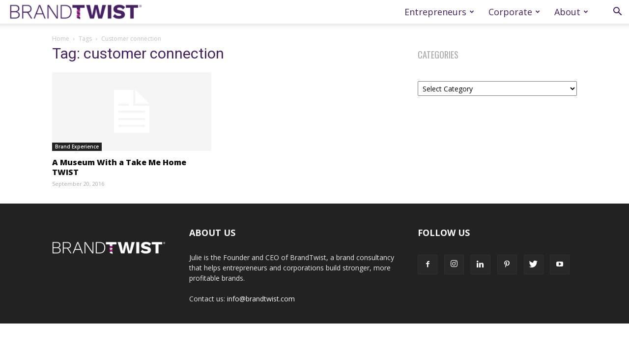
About (571, 12)
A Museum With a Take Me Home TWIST (119, 167)
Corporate (514, 12)
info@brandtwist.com (261, 298)
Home (60, 38)
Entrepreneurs (439, 12)
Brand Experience (77, 146)
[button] (617, 12)
